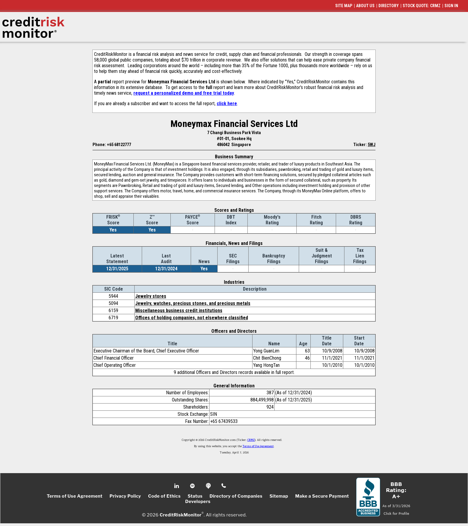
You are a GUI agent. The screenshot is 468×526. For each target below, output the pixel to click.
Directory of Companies (236, 496)
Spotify (193, 486)
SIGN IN (451, 5)
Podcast (209, 486)
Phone (224, 486)
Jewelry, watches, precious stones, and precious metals (192, 303)
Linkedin (177, 486)
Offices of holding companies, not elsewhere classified (191, 317)
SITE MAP (343, 5)
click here (227, 103)
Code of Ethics (164, 496)
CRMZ (251, 440)
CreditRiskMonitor (180, 514)
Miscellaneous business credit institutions (178, 310)
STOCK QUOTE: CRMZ (422, 5)
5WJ (371, 144)
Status (195, 496)
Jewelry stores (150, 296)
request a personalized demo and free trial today (183, 93)
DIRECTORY (388, 5)
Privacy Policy (125, 496)
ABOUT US (365, 5)
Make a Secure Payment (322, 496)
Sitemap (279, 496)
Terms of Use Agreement (258, 446)
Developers (198, 501)
